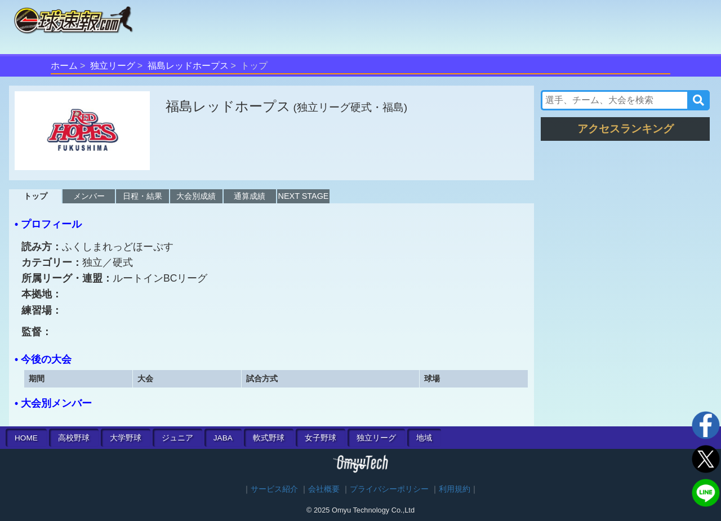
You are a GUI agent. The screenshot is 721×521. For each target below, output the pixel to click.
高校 (74, 438)
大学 (125, 438)
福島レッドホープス (188, 65)
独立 (376, 438)
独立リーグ (112, 65)
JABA (223, 438)
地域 (424, 438)
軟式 (268, 438)
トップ (35, 196)
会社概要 (324, 489)
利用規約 (454, 489)
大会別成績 (196, 196)
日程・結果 (142, 196)
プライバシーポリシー (389, 489)
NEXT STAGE (303, 196)
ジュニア (177, 438)
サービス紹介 (274, 489)
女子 (320, 438)
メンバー (89, 196)
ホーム (64, 65)
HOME (26, 438)
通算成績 (249, 196)
